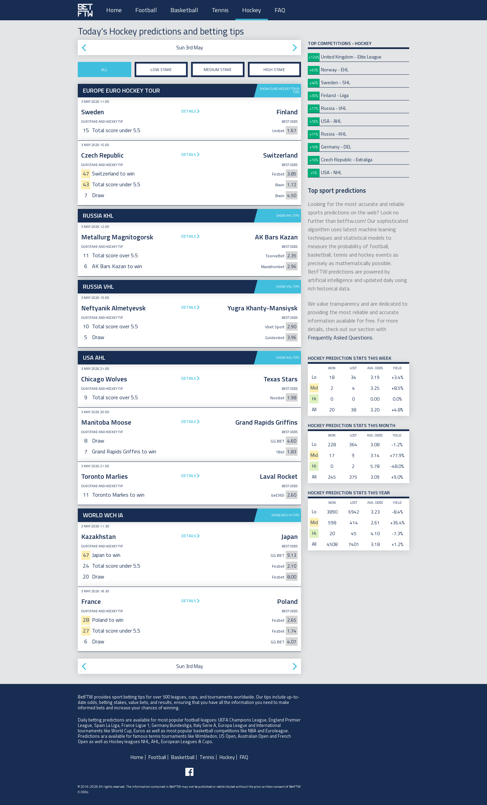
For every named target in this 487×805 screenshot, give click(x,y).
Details (188, 111)
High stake (274, 69)
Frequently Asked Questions (340, 337)
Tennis (220, 10)
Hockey (251, 10)
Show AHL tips (287, 357)
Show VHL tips (287, 286)
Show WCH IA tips (285, 515)
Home (114, 10)
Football (146, 10)
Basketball (184, 10)
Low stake (161, 69)
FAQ (280, 10)
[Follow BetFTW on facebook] (189, 771)
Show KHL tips (287, 215)
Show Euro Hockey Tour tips (279, 90)
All (104, 69)
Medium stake (218, 69)
